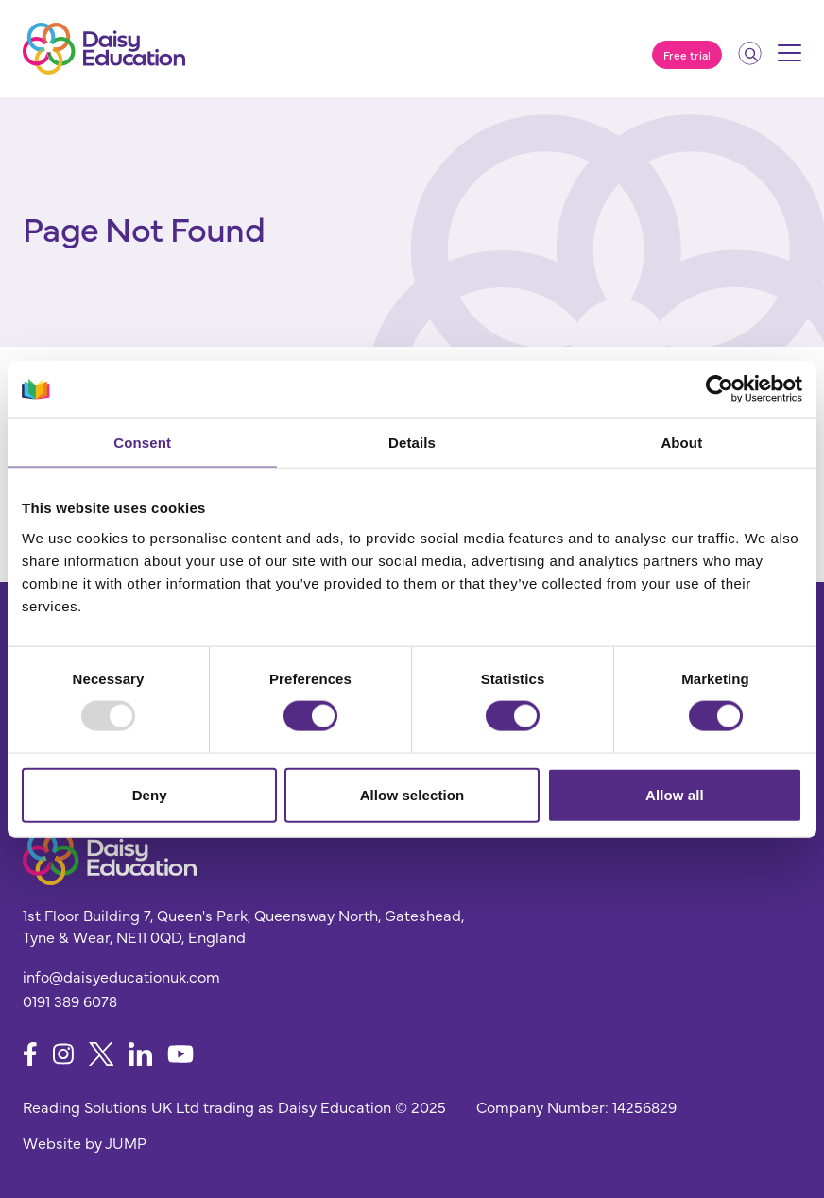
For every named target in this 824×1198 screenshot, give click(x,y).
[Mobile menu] (789, 59)
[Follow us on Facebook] (30, 1054)
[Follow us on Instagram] (63, 1054)
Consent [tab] (142, 443)
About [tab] (681, 443)
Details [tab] (412, 443)
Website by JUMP (84, 1142)
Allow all (674, 794)
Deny (149, 794)
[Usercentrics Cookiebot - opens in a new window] (719, 389)
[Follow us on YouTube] (180, 1054)
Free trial (687, 54)
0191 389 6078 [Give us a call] (70, 1000)
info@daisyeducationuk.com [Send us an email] (121, 976)
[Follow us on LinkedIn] (140, 1054)
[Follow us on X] (101, 1054)
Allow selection (412, 794)
